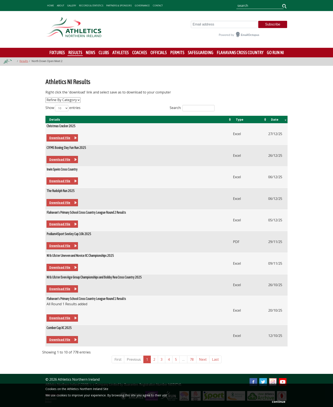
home (50, 5)
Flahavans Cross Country (240, 52)
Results (75, 52)
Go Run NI (275, 52)
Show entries (62, 108)
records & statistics (91, 5)
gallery (71, 5)
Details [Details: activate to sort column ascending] (54, 119)
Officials (158, 52)
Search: (192, 108)
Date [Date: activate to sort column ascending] (274, 119)
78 (192, 359)
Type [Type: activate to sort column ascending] (239, 119)
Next (203, 359)
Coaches (139, 52)
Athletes (120, 52)
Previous (134, 359)
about (60, 5)
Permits (177, 52)
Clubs (104, 52)
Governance (142, 5)
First (117, 359)
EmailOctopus (250, 35)
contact (158, 5)
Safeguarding (200, 52)
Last (215, 359)
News (90, 52)
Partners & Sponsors (119, 5)
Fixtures (57, 52)
